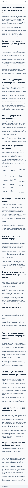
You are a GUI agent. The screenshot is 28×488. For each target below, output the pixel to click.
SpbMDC (4, 2)
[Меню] (25, 1)
